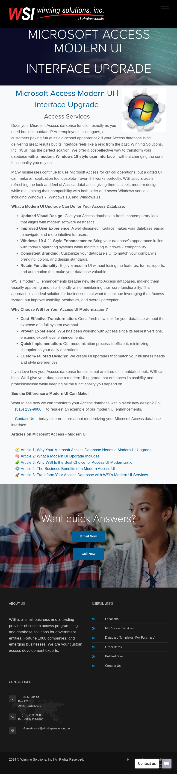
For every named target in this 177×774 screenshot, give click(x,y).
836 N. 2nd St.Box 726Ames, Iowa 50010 (29, 701)
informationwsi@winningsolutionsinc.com (47, 728)
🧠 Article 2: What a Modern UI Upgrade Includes (57, 456)
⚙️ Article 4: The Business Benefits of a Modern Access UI (65, 468)
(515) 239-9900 (28, 409)
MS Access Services (119, 628)
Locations (112, 619)
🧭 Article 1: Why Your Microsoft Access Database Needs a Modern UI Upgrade (83, 450)
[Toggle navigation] (164, 9)
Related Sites (114, 656)
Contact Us (24, 419)
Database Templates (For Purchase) (130, 638)
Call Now (88, 554)
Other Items (113, 647)
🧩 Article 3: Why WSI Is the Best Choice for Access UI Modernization (75, 462)
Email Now (88, 536)
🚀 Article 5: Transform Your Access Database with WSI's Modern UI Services (81, 475)
